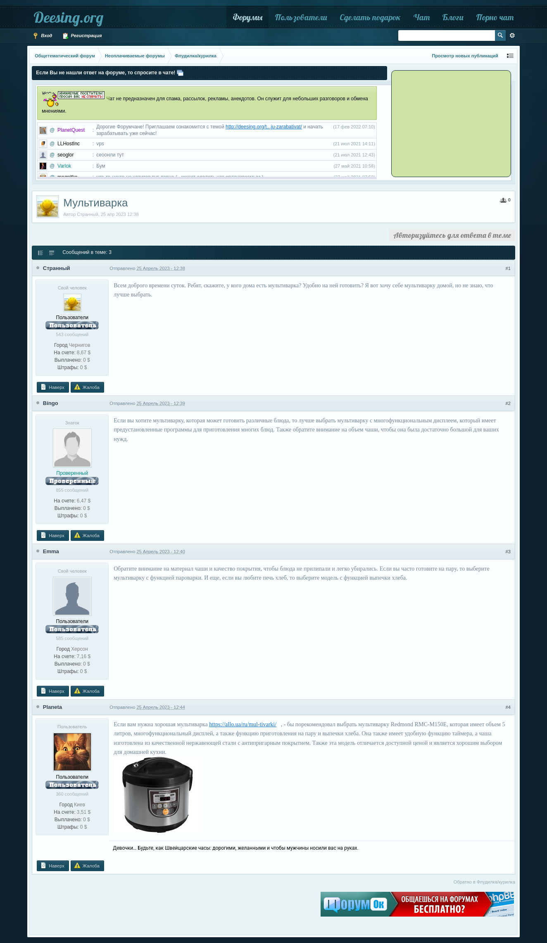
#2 (508, 403)
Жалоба (87, 387)
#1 (508, 268)
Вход (42, 36)
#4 (508, 707)
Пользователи (301, 17)
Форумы (247, 17)
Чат (421, 17)
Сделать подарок (370, 17)
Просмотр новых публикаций (465, 55)
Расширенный (512, 35)
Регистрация (82, 36)
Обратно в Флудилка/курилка (484, 881)
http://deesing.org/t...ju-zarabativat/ (264, 127)
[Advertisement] (444, 123)
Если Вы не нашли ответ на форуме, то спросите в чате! (105, 73)
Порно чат (495, 17)
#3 (508, 551)
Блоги (453, 17)
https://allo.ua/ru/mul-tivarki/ (242, 724)
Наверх (52, 387)
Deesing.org (68, 17)
